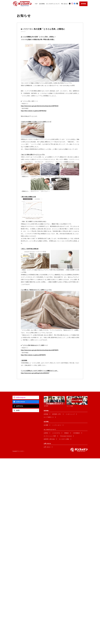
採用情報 (83, 3)
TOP (36, 3)
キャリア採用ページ (49, 417)
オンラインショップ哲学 (50, 436)
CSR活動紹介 (76, 433)
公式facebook (20, 401)
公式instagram (20, 397)
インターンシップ (70, 414)
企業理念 (46, 433)
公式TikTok (19, 406)
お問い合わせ (47, 447)
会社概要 (46, 425)
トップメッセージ (56, 425)
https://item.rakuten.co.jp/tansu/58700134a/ (33, 111)
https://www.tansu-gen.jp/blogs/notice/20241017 (35, 373)
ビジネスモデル (56, 433)
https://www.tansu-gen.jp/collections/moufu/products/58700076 (39, 350)
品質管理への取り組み (49, 439)
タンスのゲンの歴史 (64, 439)
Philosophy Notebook (66, 436)
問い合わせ (64, 3)
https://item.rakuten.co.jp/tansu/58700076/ (33, 355)
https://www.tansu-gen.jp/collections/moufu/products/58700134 (39, 106)
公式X (18, 410)
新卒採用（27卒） (57, 414)
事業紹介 (66, 433)
